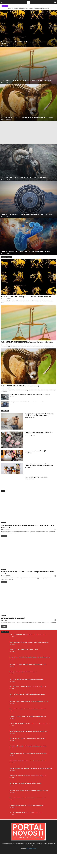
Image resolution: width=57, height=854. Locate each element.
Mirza (26, 417)
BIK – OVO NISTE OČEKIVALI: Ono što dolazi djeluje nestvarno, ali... (27, 694)
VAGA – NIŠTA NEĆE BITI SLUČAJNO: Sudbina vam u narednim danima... (26, 297)
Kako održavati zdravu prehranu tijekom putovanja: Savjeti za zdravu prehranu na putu (39, 464)
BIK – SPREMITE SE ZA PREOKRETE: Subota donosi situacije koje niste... (28, 686)
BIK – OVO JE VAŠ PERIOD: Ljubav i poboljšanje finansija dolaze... (27, 679)
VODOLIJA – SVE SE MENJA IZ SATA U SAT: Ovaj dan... (24, 672)
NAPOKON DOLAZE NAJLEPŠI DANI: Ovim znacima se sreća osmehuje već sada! (30, 724)
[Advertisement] (28, 132)
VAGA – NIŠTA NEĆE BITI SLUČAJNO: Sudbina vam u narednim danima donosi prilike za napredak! (28, 8)
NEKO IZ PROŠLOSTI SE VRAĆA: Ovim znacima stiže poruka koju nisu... (28, 775)
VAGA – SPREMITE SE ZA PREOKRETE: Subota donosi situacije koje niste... (27, 342)
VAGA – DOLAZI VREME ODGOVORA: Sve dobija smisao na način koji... (28, 798)
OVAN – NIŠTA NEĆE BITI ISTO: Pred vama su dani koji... (20, 386)
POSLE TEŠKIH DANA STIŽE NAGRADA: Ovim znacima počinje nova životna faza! (31, 768)
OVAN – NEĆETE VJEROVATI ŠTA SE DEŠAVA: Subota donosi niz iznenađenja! (24, 177)
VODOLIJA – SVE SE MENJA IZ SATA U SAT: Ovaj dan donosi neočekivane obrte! (25, 251)
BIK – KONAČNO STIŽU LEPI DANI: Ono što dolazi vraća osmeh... (26, 813)
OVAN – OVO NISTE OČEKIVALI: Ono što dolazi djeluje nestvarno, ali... (28, 716)
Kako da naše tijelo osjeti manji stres (36, 477)
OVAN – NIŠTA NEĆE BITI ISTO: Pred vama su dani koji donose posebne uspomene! (27, 117)
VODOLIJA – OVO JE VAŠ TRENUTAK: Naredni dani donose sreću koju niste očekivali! (27, 214)
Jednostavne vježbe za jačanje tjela (35, 451)
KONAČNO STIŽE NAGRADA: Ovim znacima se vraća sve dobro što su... (28, 746)
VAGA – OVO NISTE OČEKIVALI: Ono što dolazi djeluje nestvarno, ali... (28, 709)
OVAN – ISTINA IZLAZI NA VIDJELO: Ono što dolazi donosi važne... (27, 805)
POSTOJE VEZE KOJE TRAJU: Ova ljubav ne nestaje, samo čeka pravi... (28, 738)
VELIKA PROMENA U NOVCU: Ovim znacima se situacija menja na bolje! (28, 731)
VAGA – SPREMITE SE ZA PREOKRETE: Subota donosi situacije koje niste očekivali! (26, 80)
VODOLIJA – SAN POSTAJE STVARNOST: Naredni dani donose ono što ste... (29, 701)
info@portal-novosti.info (31, 848)
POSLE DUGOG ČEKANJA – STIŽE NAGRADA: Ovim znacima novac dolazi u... (29, 753)
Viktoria (2, 45)
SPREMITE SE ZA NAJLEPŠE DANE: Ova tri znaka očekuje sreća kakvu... (28, 761)
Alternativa (3, 522)
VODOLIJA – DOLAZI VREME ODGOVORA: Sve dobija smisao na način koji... (29, 790)
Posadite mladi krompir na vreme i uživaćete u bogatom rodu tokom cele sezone (39, 433)
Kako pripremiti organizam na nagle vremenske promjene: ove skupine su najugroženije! (39, 414)
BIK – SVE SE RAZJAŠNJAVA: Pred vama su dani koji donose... (25, 783)
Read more (4, 535)
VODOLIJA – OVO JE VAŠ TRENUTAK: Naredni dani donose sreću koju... (28, 402)
